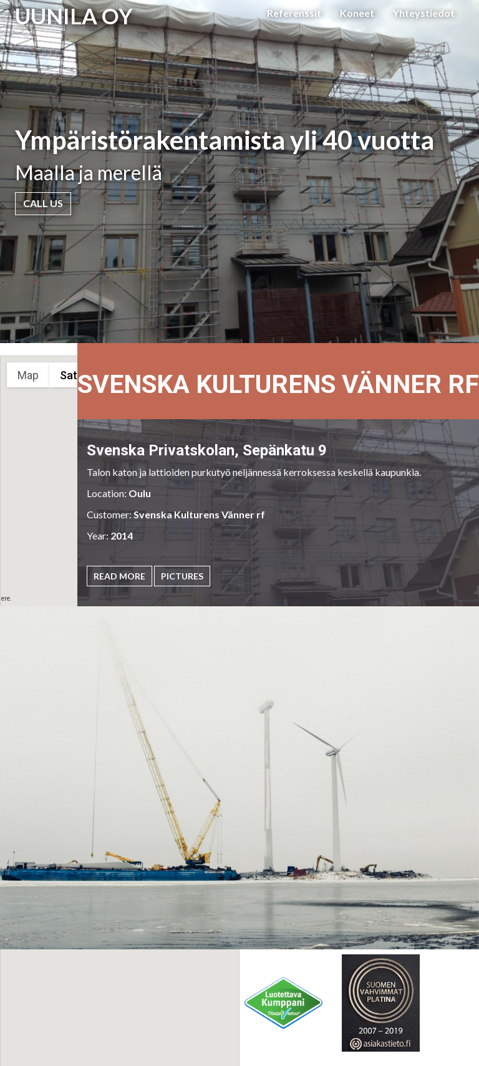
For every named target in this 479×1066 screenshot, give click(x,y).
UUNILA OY (74, 15)
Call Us (43, 203)
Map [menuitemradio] (28, 375)
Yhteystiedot (424, 13)
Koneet (357, 13)
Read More (119, 576)
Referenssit (294, 13)
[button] (183, 1020)
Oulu (139, 493)
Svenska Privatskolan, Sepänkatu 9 (207, 450)
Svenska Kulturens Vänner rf (199, 514)
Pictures (182, 576)
